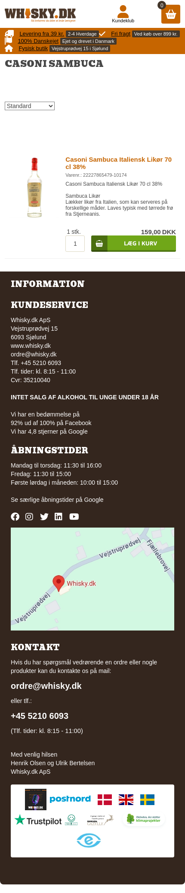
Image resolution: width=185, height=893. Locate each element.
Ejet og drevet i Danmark (88, 41)
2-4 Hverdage (82, 33)
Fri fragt (120, 33)
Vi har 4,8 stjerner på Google (49, 431)
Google (93, 499)
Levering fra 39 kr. (41, 33)
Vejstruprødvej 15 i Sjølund (80, 48)
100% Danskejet (38, 41)
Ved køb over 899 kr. (156, 33)
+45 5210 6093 (39, 716)
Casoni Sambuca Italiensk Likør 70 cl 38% (118, 163)
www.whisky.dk (31, 345)
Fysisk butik (33, 48)
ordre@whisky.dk (34, 354)
